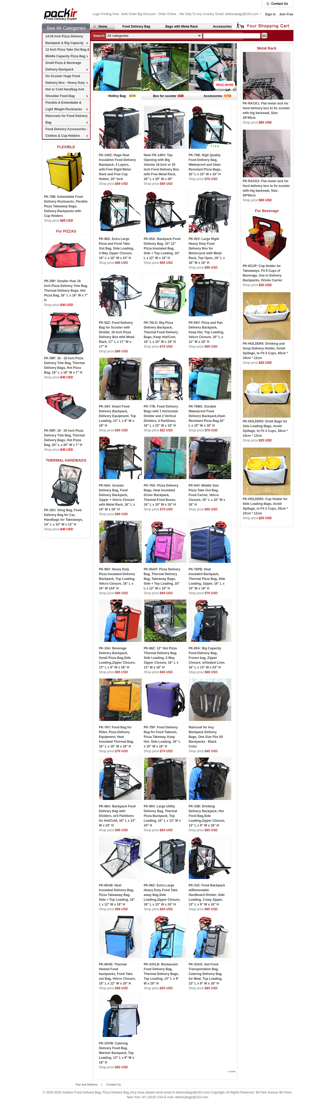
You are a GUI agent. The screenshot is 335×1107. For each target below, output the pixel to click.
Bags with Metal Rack (181, 26)
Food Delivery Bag (136, 26)
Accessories (222, 26)
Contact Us (279, 4)
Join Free (286, 14)
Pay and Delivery (87, 1084)
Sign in (270, 14)
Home (103, 26)
